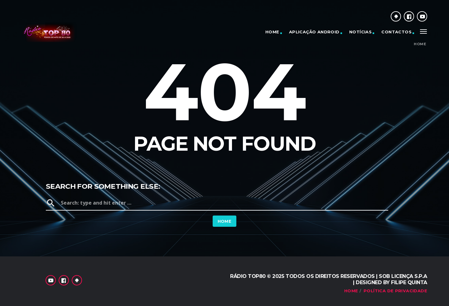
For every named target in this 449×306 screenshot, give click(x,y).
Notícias (360, 31)
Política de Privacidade (395, 290)
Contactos (396, 31)
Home (272, 31)
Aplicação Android (314, 31)
